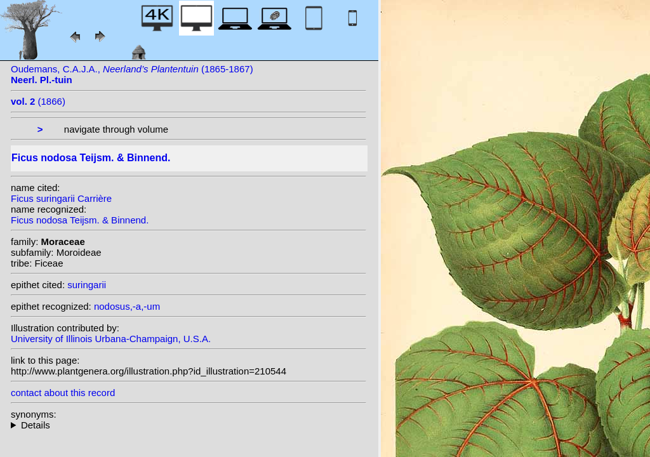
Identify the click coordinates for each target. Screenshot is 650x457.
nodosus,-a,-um (127, 306)
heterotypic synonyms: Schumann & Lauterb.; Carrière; (188, 425)
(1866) (38, 101)
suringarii (86, 284)
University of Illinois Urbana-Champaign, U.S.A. (111, 338)
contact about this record (63, 392)
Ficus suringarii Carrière (61, 198)
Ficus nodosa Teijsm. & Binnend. (80, 220)
